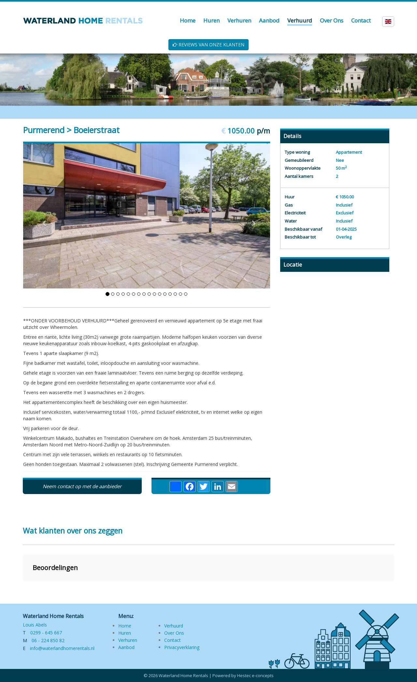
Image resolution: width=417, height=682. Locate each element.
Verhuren (127, 640)
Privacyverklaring (181, 647)
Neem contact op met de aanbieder (82, 486)
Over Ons (174, 633)
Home (124, 626)
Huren (124, 633)
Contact (172, 640)
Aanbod (126, 647)
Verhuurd (173, 626)
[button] (23, 587)
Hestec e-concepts (255, 675)
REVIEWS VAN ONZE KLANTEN (208, 44)
